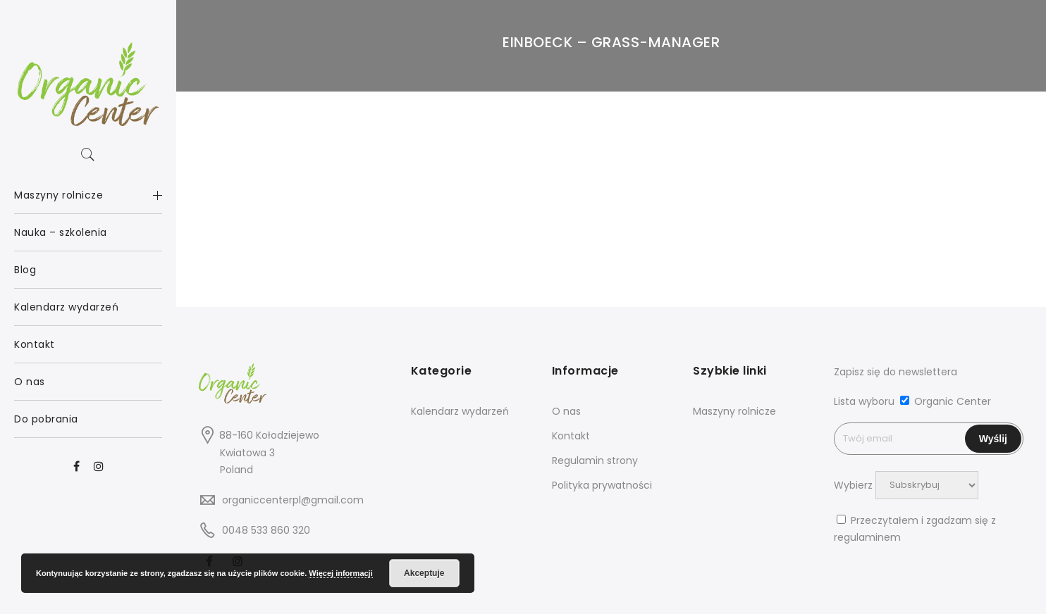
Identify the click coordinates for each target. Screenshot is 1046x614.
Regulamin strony (595, 460)
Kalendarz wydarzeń (460, 411)
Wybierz (853, 484)
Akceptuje (424, 573)
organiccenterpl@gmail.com (293, 500)
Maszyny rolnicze (734, 411)
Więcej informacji (340, 573)
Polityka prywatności (602, 485)
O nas (566, 411)
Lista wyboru (864, 401)
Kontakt (571, 436)
